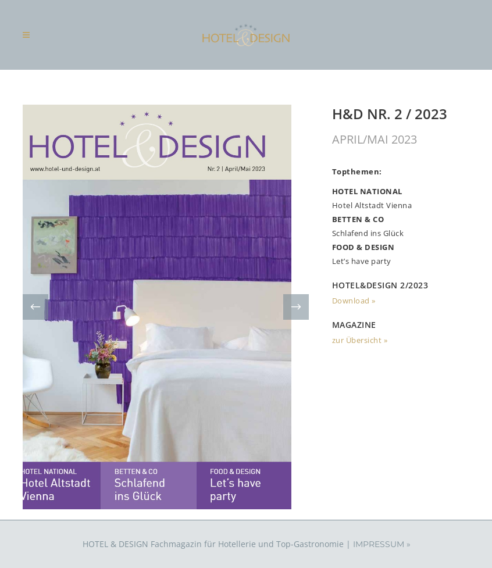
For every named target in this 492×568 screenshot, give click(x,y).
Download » (354, 300)
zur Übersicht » (360, 340)
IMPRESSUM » (382, 544)
